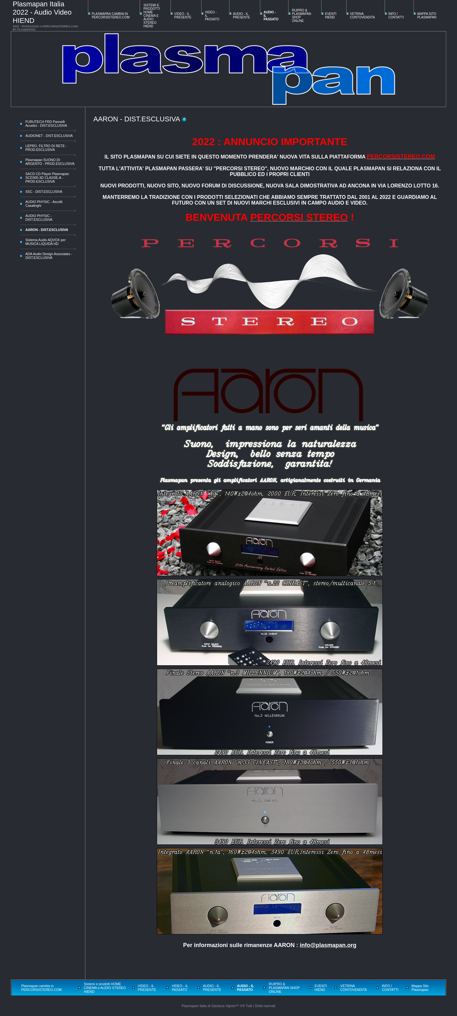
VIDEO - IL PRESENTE (182, 15)
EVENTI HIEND (330, 15)
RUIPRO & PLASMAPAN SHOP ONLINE (284, 987)
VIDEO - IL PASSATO (180, 988)
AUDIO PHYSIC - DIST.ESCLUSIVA (38, 217)
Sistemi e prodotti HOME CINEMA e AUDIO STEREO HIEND (151, 15)
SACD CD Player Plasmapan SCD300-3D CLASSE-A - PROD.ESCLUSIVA (47, 177)
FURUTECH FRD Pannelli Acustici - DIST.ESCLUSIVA (46, 123)
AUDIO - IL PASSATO (245, 988)
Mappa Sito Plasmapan (426, 15)
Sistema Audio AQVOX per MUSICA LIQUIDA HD (45, 242)
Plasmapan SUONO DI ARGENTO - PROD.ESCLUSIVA (50, 162)
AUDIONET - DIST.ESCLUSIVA (49, 136)
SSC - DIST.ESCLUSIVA (43, 191)
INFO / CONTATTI (396, 15)
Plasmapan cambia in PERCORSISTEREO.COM (110, 15)
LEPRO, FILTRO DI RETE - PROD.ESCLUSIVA (46, 148)
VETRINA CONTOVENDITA (362, 15)
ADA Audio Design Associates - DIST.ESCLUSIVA (48, 256)
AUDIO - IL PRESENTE (241, 15)
